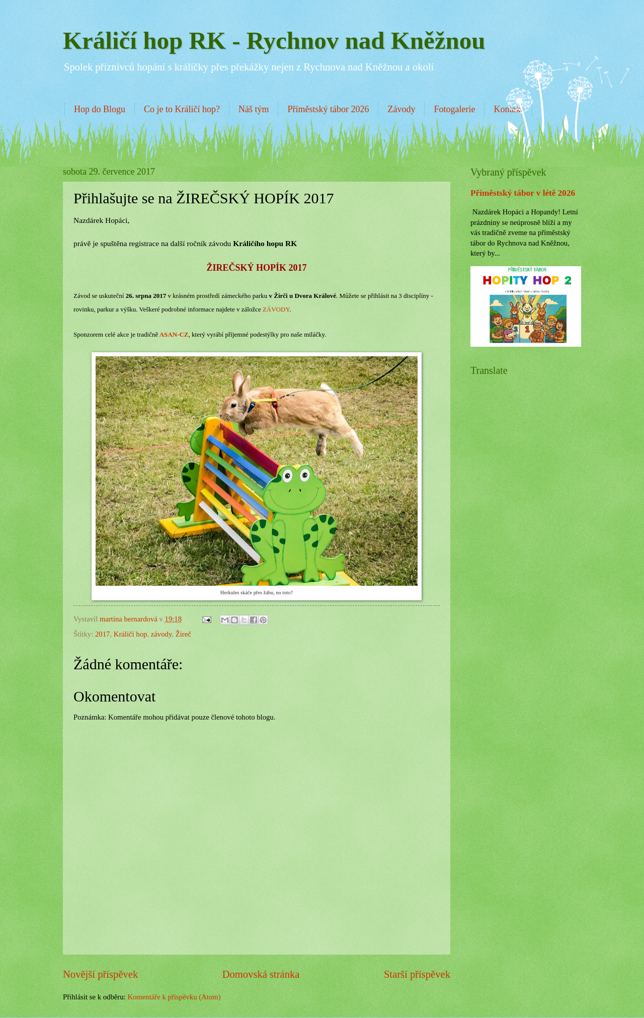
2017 (102, 634)
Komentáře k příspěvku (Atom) (173, 997)
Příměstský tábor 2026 (328, 109)
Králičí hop (130, 634)
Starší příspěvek (417, 974)
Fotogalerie (454, 109)
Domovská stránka (261, 974)
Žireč (183, 634)
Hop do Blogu (99, 109)
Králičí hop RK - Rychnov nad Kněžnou (274, 40)
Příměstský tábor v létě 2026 (522, 193)
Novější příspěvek (100, 974)
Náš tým (253, 109)
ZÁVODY (276, 309)
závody (161, 634)
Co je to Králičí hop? (182, 109)
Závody (401, 109)
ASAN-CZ (174, 334)
